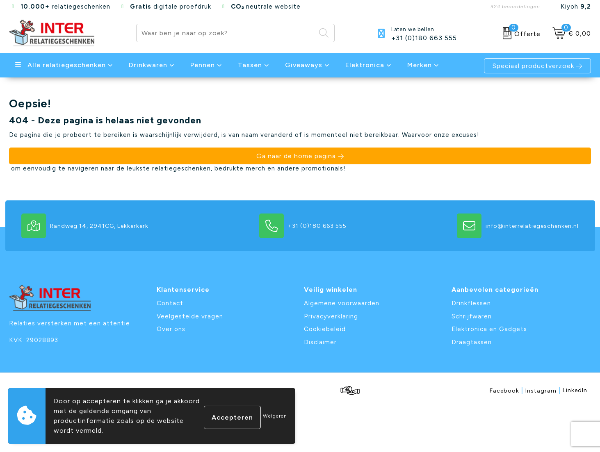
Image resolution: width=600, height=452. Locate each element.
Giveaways (303, 65)
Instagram (543, 390)
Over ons (171, 329)
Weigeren (275, 416)
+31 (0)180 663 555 (424, 38)
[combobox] (226, 33)
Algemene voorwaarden (341, 303)
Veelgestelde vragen (190, 316)
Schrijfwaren (472, 316)
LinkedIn (575, 390)
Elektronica (364, 65)
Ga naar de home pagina (296, 156)
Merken (419, 65)
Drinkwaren (148, 65)
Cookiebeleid (325, 329)
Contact (170, 303)
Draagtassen (472, 342)
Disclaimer (320, 342)
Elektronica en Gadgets (489, 329)
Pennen (202, 65)
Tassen (250, 65)
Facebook (506, 390)
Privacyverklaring (331, 316)
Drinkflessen (471, 303)
